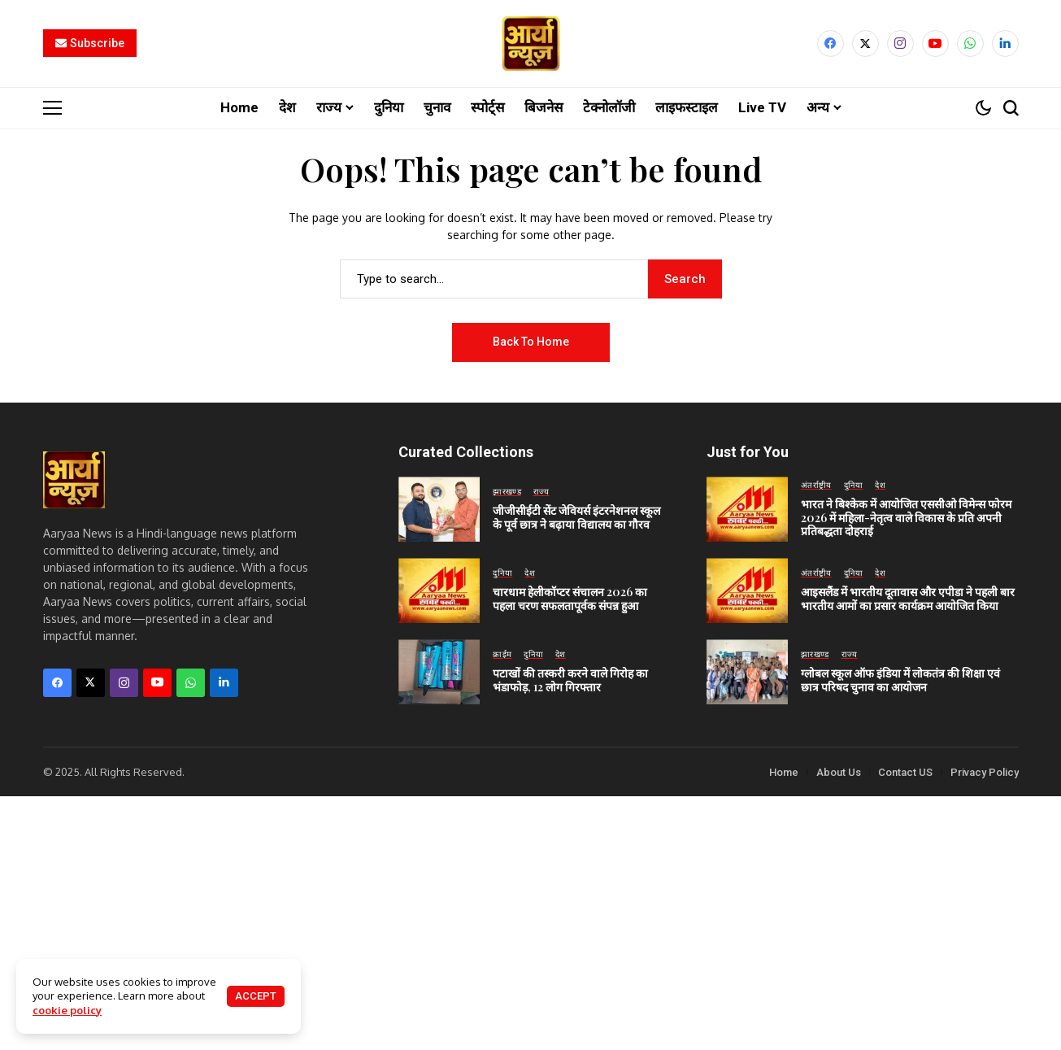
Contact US (905, 771)
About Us (838, 771)
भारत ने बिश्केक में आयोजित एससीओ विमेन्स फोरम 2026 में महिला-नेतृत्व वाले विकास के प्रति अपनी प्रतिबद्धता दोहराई (906, 516)
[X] (865, 43)
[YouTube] (935, 43)
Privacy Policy (984, 771)
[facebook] (830, 43)
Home (783, 771)
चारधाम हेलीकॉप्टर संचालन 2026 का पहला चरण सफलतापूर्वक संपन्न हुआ (570, 597)
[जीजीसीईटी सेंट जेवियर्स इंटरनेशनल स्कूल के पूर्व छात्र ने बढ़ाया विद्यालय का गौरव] (439, 508)
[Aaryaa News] (531, 43)
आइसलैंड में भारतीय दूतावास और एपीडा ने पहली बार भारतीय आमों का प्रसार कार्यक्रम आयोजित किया (908, 597)
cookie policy (67, 1010)
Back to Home (531, 340)
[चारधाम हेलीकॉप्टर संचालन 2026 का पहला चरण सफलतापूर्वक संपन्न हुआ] (439, 589)
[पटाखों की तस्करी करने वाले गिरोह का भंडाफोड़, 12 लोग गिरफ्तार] (439, 671)
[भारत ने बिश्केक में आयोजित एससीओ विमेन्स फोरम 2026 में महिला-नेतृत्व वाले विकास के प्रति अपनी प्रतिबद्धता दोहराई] (747, 508)
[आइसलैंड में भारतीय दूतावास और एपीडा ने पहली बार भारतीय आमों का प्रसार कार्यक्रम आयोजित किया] (747, 589)
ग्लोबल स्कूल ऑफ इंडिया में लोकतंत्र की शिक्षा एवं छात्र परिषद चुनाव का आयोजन (900, 679)
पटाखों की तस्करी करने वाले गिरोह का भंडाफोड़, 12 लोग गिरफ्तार (570, 679)
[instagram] (900, 43)
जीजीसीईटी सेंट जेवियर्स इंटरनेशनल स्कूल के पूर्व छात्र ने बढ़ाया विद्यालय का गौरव (576, 516)
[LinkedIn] (1005, 43)
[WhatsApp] (970, 43)
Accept (255, 996)
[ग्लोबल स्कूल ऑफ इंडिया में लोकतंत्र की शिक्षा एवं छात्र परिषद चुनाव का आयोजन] (747, 671)
